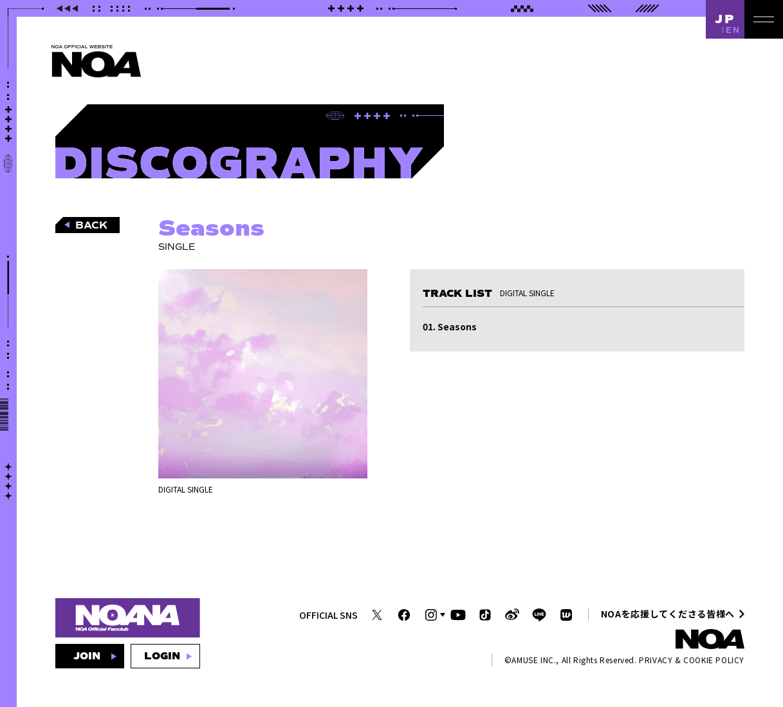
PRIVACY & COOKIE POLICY (691, 659)
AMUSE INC (532, 659)
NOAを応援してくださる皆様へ (668, 613)
